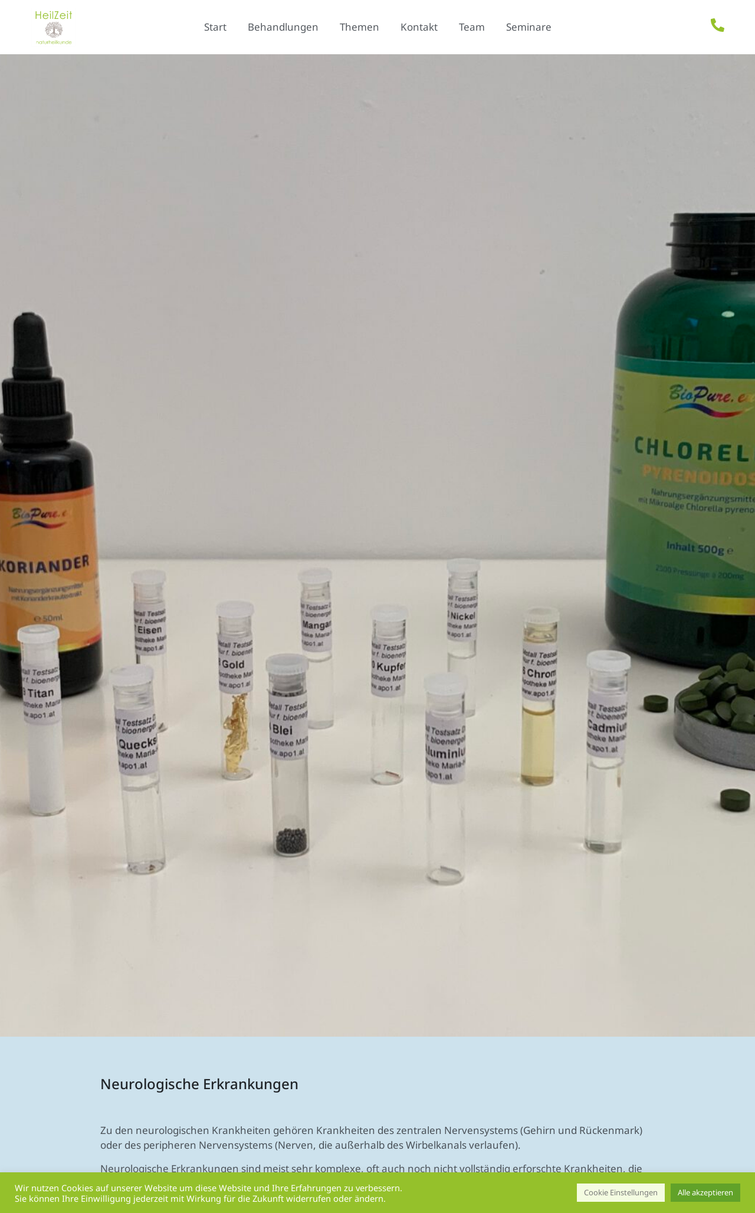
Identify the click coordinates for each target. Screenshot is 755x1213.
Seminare (529, 27)
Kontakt (419, 27)
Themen (359, 27)
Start (215, 27)
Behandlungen (283, 27)
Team (472, 27)
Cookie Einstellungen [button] (621, 1192)
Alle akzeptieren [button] (705, 1192)
